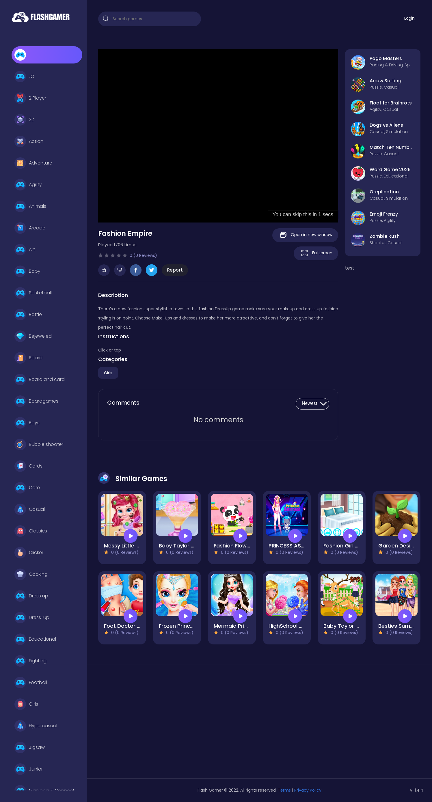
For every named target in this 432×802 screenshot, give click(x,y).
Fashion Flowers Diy (239, 545)
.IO (24, 76)
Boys (27, 423)
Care (27, 487)
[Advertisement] (149, 723)
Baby (27, 271)
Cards (28, 466)
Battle (28, 314)
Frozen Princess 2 (181, 625)
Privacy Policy (307, 790)
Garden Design (397, 545)
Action (28, 141)
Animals (30, 206)
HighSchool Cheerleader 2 (302, 625)
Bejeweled (33, 336)
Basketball (33, 293)
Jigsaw (29, 747)
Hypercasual (35, 726)
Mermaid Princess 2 (239, 625)
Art (24, 249)
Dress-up (31, 617)
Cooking (31, 574)
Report (175, 270)
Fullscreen (315, 253)
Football (30, 682)
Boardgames (36, 401)
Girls (26, 704)
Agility (28, 184)
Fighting (30, 661)
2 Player (30, 98)
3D (24, 120)
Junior (28, 769)
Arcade (29, 228)
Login (409, 18)
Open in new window (305, 235)
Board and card (39, 379)
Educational (35, 639)
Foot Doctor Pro (125, 625)
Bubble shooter (38, 444)
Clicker (28, 552)
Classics (30, 531)
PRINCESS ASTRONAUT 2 (299, 545)
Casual (29, 509)
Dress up (31, 596)
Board (28, 358)
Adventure (33, 163)
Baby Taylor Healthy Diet (190, 545)
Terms (284, 790)
